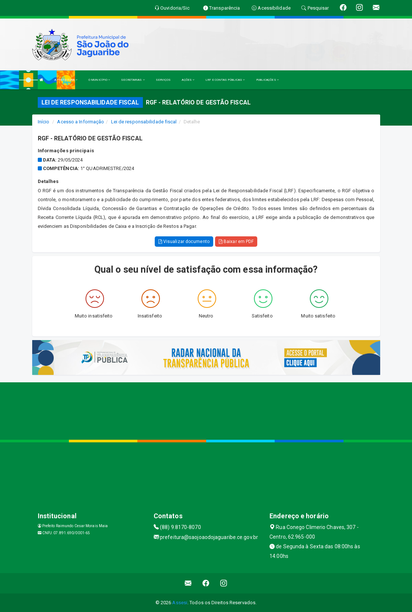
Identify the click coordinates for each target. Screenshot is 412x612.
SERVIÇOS (163, 80)
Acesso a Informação (80, 121)
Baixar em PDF (236, 241)
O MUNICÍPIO (99, 80)
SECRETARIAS (132, 80)
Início (44, 121)
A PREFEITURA (65, 80)
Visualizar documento (184, 241)
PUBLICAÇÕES (267, 80)
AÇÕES (188, 80)
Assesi (179, 602)
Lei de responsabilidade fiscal (144, 121)
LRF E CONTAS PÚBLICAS (225, 80)
